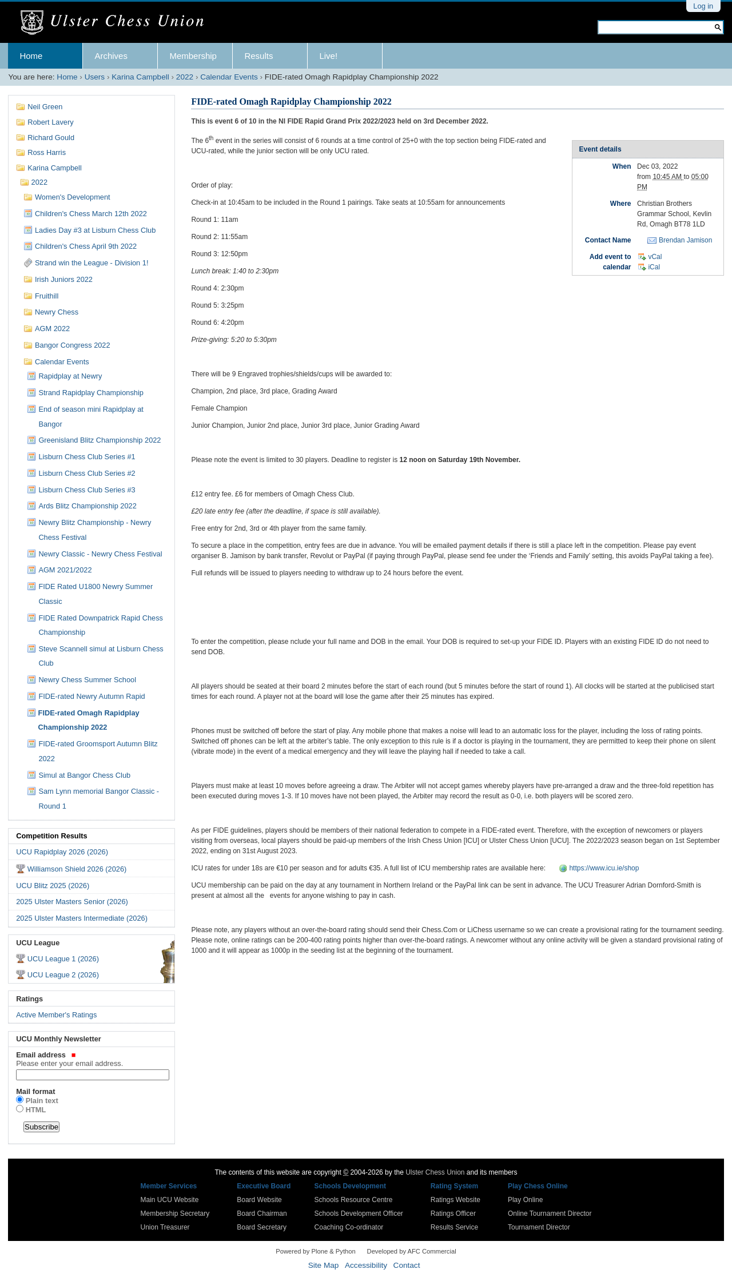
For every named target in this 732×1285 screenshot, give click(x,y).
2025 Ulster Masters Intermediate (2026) (82, 918)
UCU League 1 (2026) (63, 958)
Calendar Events (229, 77)
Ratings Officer (453, 1214)
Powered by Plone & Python (315, 1251)
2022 (184, 77)
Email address (91, 1059)
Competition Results (51, 836)
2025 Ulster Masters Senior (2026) (72, 901)
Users (95, 77)
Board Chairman (262, 1214)
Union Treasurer (165, 1227)
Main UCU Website (170, 1200)
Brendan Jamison (685, 240)
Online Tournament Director (550, 1214)
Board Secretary (262, 1227)
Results (258, 56)
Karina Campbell (140, 77)
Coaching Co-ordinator (349, 1227)
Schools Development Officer (359, 1214)
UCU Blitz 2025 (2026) (52, 885)
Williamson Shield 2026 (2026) (77, 869)
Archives (111, 56)
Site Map (323, 1265)
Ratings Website (455, 1200)
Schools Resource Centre (354, 1200)
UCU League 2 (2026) (63, 974)
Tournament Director (539, 1227)
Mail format (35, 1091)
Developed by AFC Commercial (411, 1251)
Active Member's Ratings (56, 1015)
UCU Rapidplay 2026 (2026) (62, 852)
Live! (328, 56)
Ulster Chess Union (434, 1172)
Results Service (454, 1227)
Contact (406, 1265)
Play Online (525, 1200)
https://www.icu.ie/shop (604, 868)
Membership (193, 56)
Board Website (259, 1200)
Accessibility (366, 1265)
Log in (703, 6)
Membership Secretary (175, 1214)
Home (30, 56)
